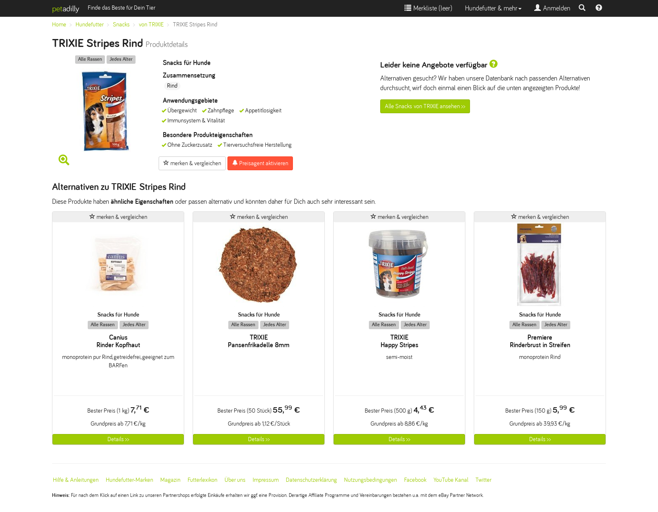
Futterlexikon (202, 480)
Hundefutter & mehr (493, 8)
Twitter (483, 480)
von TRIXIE (151, 24)
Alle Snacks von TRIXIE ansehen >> (425, 106)
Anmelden (552, 8)
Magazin (170, 480)
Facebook (415, 480)
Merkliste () (428, 8)
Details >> (118, 439)
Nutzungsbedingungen (370, 480)
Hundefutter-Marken (129, 480)
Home (59, 24)
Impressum (266, 480)
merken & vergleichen (192, 163)
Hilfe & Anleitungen (76, 480)
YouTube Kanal (450, 480)
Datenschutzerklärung (311, 480)
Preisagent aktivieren (260, 163)
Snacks (121, 24)
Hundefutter (90, 24)
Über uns (235, 480)
